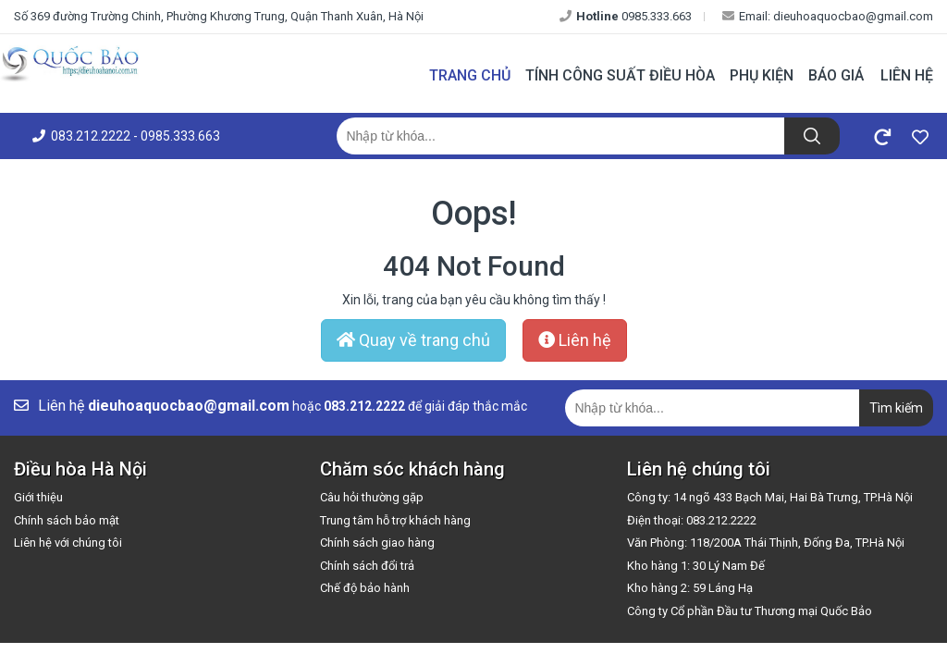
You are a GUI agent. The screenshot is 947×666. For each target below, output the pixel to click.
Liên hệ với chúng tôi (68, 542)
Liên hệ (906, 75)
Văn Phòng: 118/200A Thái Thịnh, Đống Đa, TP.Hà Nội (765, 542)
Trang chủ (469, 75)
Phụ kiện (761, 75)
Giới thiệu (38, 497)
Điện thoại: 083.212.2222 (691, 520)
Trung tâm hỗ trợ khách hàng (395, 520)
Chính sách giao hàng (377, 542)
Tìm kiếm (896, 408)
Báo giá (836, 75)
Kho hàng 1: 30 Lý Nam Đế (696, 566)
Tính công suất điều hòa (620, 75)
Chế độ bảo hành (365, 588)
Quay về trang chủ (413, 340)
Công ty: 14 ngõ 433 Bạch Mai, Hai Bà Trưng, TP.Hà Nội (770, 497)
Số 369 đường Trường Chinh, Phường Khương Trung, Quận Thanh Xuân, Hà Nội (219, 16)
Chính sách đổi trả (367, 566)
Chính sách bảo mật (66, 520)
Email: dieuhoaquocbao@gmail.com (827, 16)
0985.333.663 (626, 16)
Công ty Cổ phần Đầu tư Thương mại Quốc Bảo (749, 611)
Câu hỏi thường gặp (372, 497)
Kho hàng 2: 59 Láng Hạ (690, 588)
